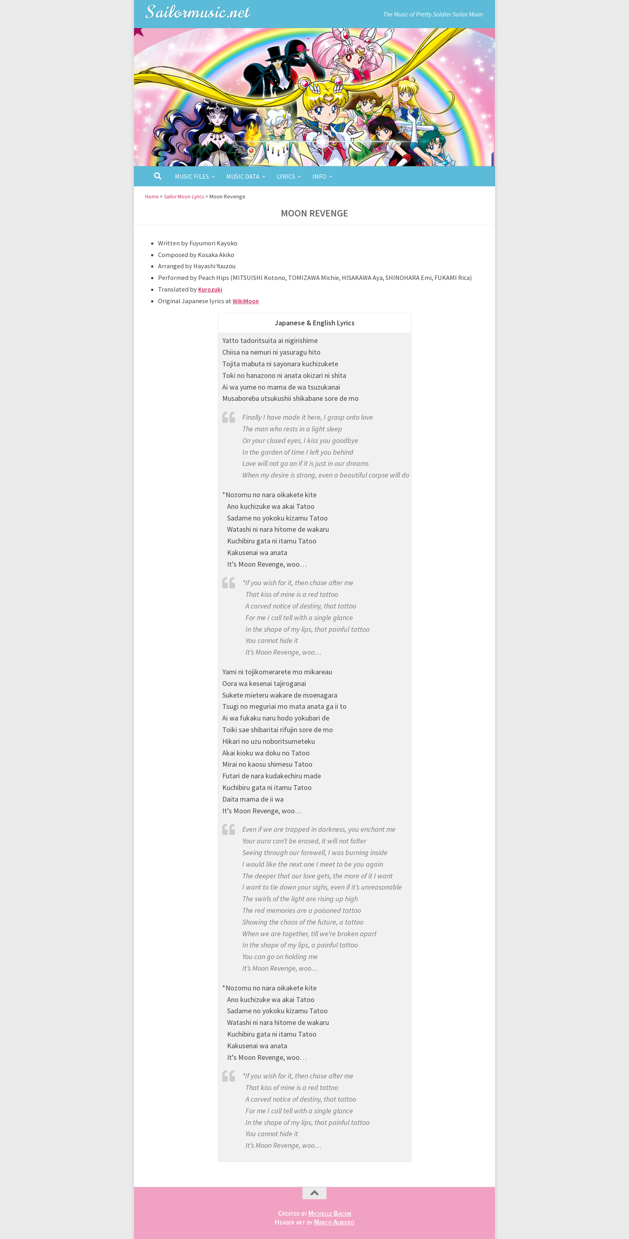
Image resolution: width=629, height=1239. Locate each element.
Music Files (192, 176)
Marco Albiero (334, 1222)
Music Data (243, 176)
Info (319, 176)
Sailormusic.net (198, 12)
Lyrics (286, 176)
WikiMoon (247, 301)
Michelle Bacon (329, 1213)
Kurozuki (210, 289)
